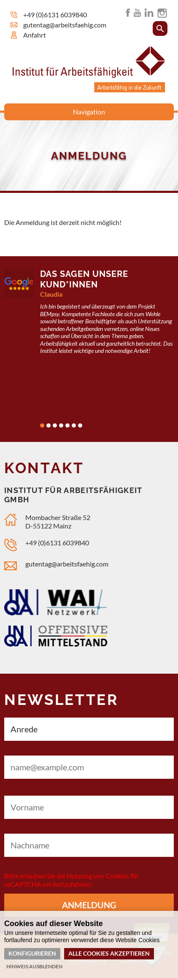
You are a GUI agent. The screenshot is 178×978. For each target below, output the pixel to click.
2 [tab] (48, 425)
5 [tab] (67, 425)
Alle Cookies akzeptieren (109, 953)
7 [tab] (80, 425)
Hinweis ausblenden (34, 966)
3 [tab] (55, 425)
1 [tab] (42, 425)
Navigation (89, 112)
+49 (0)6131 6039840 (55, 15)
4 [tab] (61, 425)
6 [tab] (74, 425)
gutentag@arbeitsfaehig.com (64, 25)
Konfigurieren (32, 953)
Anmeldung (89, 905)
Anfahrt (34, 35)
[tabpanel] (89, 317)
